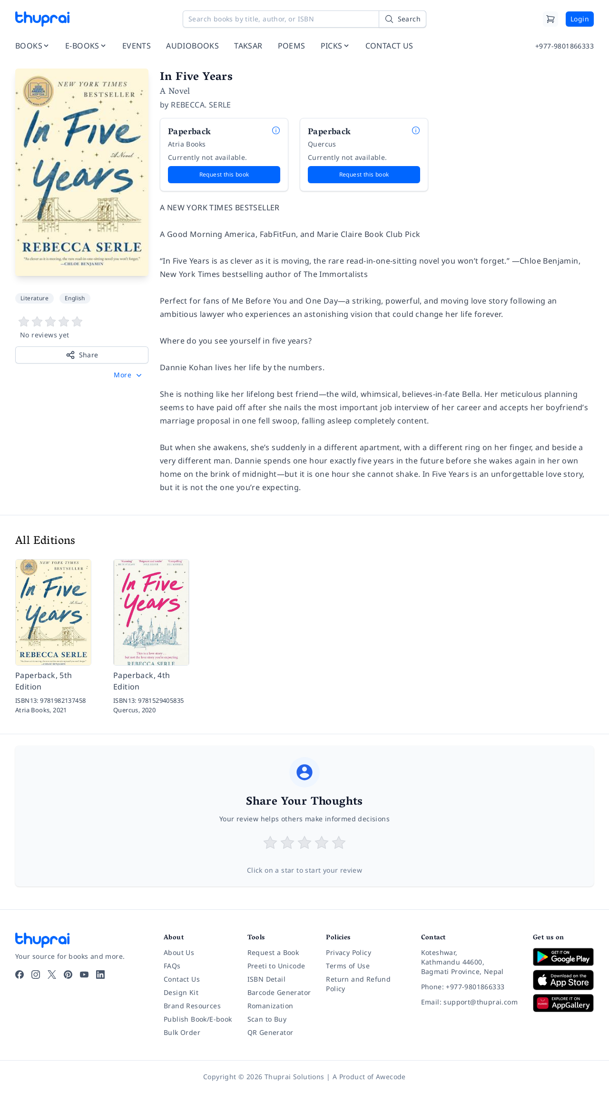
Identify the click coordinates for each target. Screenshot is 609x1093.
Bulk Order (182, 1032)
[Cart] (550, 19)
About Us (179, 952)
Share (82, 355)
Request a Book (273, 952)
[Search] (402, 19)
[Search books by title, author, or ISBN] (304, 19)
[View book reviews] (81, 328)
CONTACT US (389, 45)
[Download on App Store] (563, 980)
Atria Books (187, 143)
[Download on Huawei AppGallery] (563, 1003)
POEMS (291, 45)
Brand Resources (192, 1005)
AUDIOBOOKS (192, 45)
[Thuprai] (42, 19)
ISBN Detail (266, 979)
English (75, 298)
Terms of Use (348, 965)
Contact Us (182, 979)
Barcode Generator (279, 992)
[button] (128, 375)
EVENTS (136, 45)
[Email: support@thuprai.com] (469, 1002)
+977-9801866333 (564, 45)
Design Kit (181, 992)
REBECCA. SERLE (201, 104)
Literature (34, 298)
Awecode (391, 1076)
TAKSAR (248, 45)
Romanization (270, 1005)
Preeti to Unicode (276, 965)
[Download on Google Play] (563, 957)
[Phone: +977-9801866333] (469, 987)
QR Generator (270, 1032)
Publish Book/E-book (198, 1019)
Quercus (322, 143)
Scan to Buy (266, 1019)
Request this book (224, 174)
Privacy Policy (348, 952)
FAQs (172, 965)
